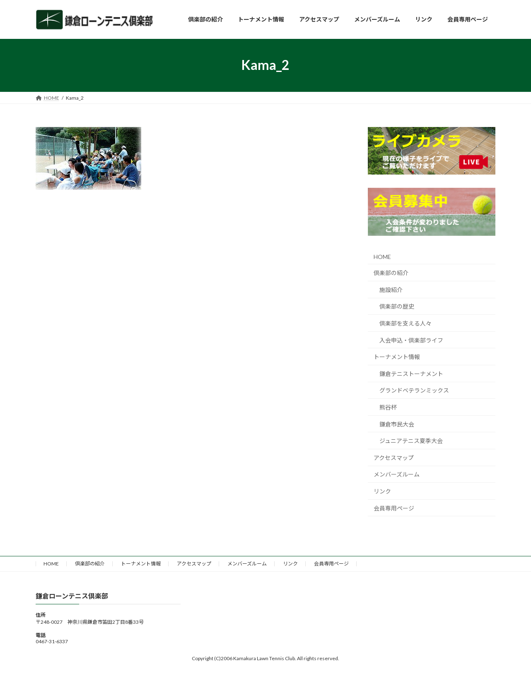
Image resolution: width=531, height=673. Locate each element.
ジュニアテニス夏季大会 (411, 440)
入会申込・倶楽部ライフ (411, 339)
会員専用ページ (394, 507)
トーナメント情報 (397, 356)
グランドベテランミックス (414, 390)
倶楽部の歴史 (396, 306)
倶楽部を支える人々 (405, 323)
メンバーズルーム (397, 474)
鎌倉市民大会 (396, 423)
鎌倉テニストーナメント (411, 373)
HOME (382, 256)
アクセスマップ (394, 457)
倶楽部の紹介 (391, 272)
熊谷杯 (388, 407)
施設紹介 (391, 289)
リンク (382, 491)
